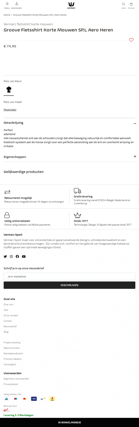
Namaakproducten (13, 353)
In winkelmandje (69, 422)
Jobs (6, 309)
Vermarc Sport (13, 234)
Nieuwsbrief (10, 326)
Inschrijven (69, 285)
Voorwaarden (12, 373)
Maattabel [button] (10, 109)
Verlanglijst (10, 364)
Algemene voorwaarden (16, 378)
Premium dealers (13, 358)
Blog (6, 331)
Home (7, 15)
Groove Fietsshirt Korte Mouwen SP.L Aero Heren (40, 15)
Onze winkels (11, 315)
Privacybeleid (11, 384)
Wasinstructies (12, 347)
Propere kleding (12, 342)
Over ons (9, 299)
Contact (8, 320)
